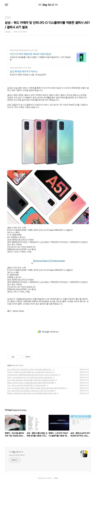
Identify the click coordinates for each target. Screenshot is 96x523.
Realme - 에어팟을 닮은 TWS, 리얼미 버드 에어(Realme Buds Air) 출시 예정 (31, 433)
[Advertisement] (48, 68)
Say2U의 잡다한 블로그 (17, 495)
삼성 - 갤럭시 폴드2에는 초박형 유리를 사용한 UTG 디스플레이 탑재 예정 (31, 420)
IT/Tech (9, 405)
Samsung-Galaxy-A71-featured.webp (48, 301)
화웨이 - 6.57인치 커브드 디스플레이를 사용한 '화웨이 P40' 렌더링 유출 (30, 423)
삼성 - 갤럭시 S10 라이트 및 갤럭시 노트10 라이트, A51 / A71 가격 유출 (30, 431)
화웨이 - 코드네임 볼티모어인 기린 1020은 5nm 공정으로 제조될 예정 (29, 418)
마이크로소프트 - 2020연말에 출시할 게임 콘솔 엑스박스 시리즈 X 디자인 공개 (32, 415)
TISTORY (49, 518)
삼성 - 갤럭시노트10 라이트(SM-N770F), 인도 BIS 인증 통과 (26, 425)
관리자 (56, 518)
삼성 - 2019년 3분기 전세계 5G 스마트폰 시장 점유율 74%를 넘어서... (29, 410)
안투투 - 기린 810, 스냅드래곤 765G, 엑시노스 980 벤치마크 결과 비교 (30, 412)
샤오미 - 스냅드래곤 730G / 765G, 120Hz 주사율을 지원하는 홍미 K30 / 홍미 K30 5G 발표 (36, 428)
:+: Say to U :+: (48, 4)
